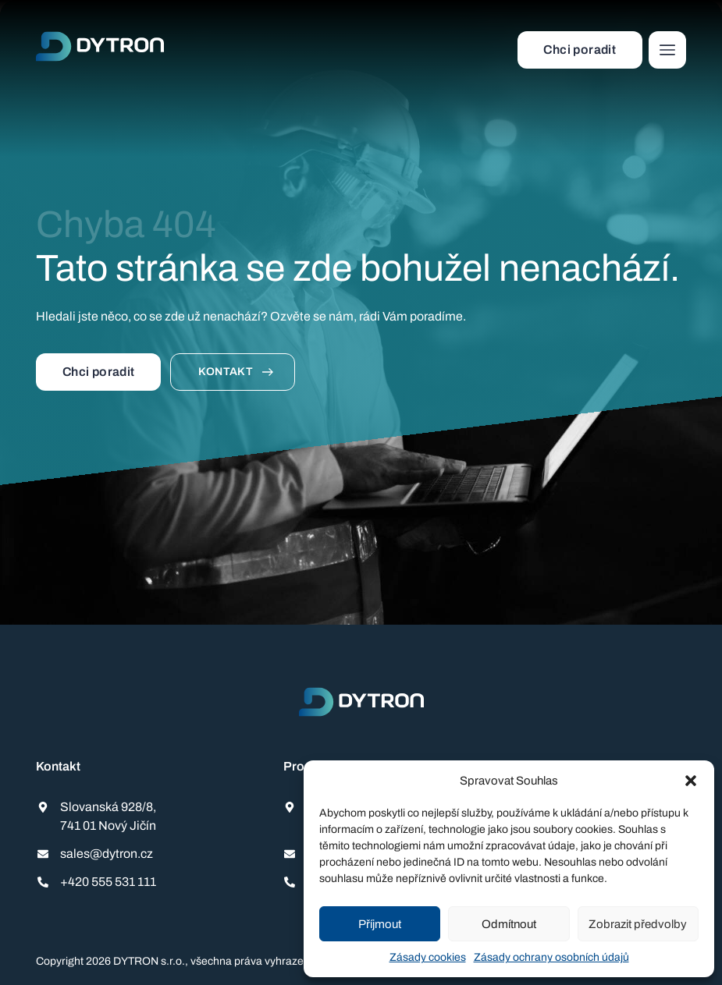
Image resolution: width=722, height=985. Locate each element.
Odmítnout (509, 924)
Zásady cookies (427, 957)
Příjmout (379, 924)
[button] (691, 780)
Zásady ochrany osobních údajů (551, 957)
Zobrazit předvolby (638, 924)
